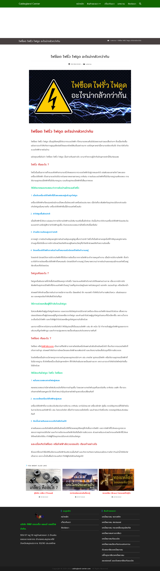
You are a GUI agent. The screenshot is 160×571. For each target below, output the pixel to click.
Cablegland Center (29, 3)
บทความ (89, 64)
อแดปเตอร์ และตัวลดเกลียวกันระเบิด (118, 560)
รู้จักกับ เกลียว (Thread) (43, 493)
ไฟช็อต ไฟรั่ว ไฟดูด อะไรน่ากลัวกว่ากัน (129, 40)
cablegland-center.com (81, 569)
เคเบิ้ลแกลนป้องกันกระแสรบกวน (116, 544)
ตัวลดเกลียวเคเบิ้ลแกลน (112, 549)
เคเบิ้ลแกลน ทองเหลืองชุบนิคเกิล (116, 527)
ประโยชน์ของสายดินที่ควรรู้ (80, 493)
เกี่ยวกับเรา (66, 522)
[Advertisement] (80, 23)
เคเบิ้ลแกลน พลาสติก (111, 516)
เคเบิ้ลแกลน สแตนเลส (111, 522)
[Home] (108, 40)
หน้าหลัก (64, 516)
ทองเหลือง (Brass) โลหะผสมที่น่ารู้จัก (116, 493)
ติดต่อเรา (65, 527)
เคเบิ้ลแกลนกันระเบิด (111, 538)
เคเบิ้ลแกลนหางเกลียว (111, 533)
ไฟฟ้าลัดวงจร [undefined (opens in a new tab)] (48, 346)
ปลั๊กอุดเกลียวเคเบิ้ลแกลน (113, 555)
